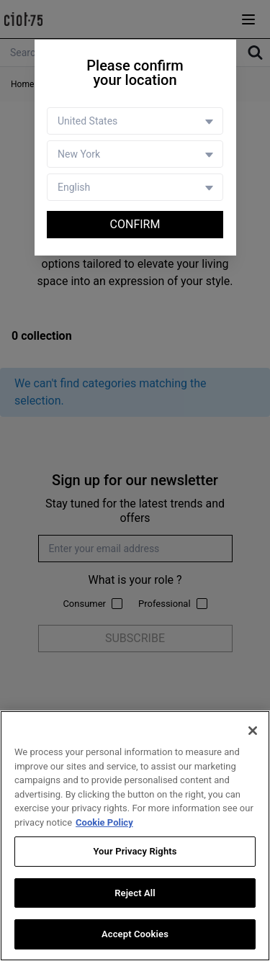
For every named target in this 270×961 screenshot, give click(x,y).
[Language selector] (135, 187)
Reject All (135, 893)
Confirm (135, 224)
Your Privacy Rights (134, 851)
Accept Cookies (135, 934)
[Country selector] (135, 121)
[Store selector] (135, 154)
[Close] (253, 730)
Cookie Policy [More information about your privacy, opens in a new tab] (104, 822)
